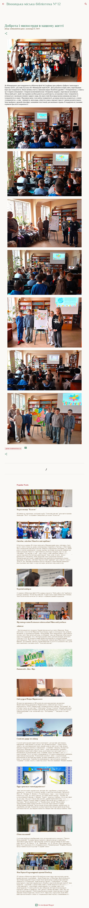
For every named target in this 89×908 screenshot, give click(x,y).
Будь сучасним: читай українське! (31, 786)
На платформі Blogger (44, 905)
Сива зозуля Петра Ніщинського (30, 699)
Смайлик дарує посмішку (27, 739)
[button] (6, 33)
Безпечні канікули (24, 589)
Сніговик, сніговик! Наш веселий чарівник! (33, 541)
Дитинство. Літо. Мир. (26, 669)
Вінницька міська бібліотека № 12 (33, 4)
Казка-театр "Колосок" (26, 509)
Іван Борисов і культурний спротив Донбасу (34, 872)
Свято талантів (23, 834)
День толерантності (13, 448)
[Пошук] (85, 4)
